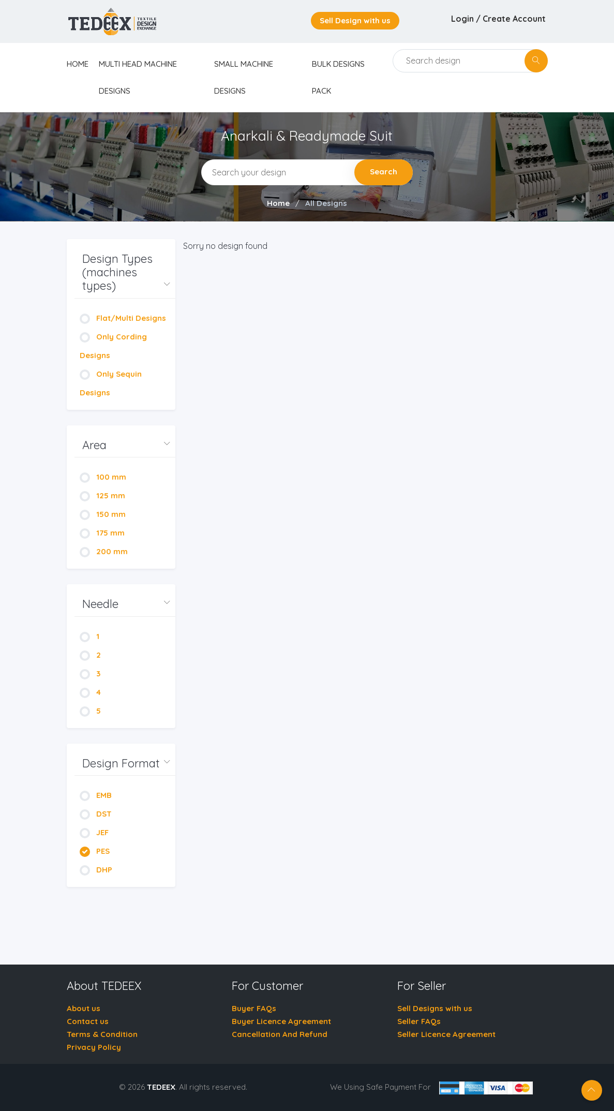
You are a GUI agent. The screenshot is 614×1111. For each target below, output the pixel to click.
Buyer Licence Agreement (281, 1021)
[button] (124, 273)
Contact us (88, 1021)
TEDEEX (161, 1087)
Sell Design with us (355, 20)
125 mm (102, 495)
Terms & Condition (102, 1034)
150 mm (103, 514)
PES (95, 851)
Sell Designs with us (434, 1008)
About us (83, 1008)
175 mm (102, 533)
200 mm (104, 551)
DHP (96, 870)
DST (96, 814)
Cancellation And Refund (279, 1034)
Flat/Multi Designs (123, 318)
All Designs (326, 203)
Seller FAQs (419, 1021)
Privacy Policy (94, 1047)
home (77, 64)
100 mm (103, 477)
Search (383, 171)
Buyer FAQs (254, 1008)
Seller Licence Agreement (446, 1034)
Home (278, 203)
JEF (94, 832)
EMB (96, 795)
